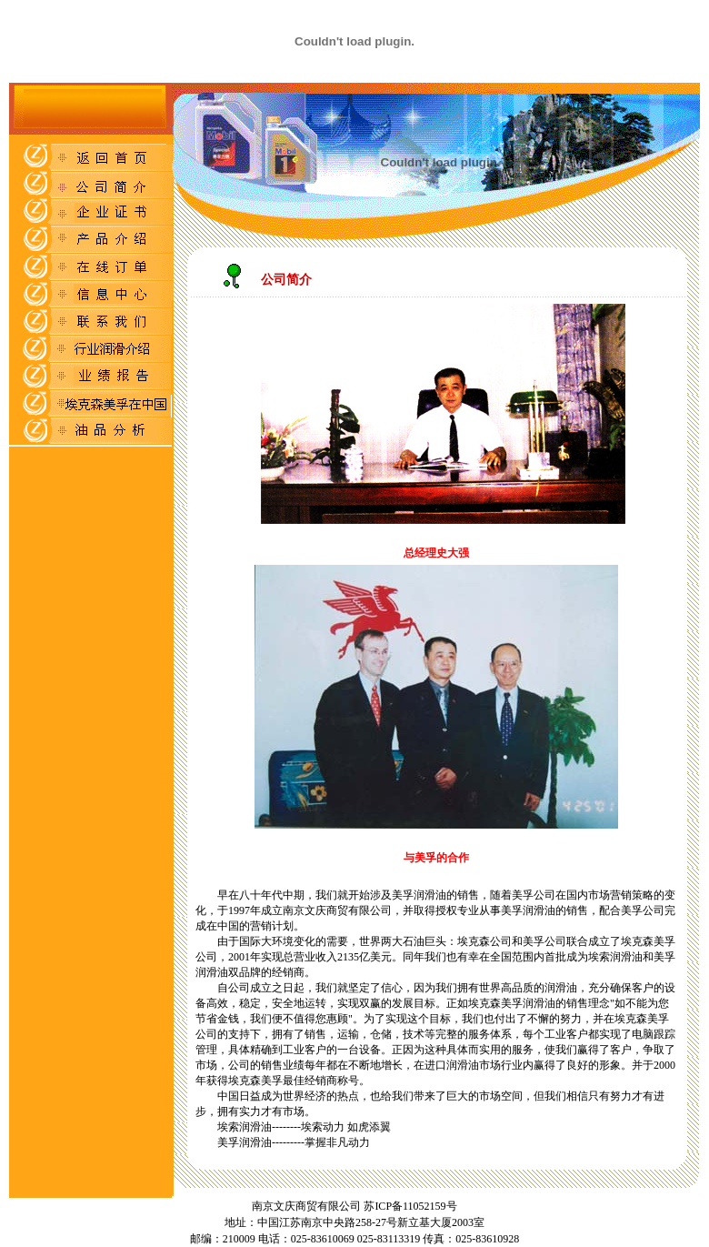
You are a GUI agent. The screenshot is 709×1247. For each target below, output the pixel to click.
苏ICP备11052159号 (408, 1206)
